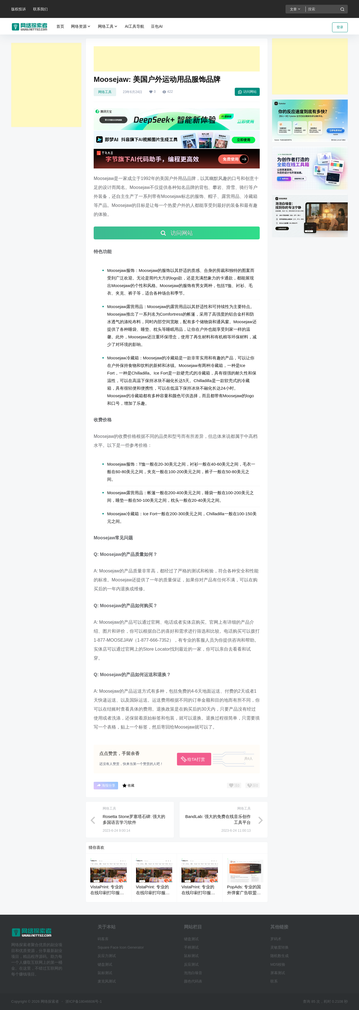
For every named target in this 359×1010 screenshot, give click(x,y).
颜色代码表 (193, 981)
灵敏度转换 (279, 947)
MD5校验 (277, 964)
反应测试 (191, 964)
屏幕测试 (277, 973)
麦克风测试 (107, 981)
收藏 (128, 785)
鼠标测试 (105, 973)
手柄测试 (191, 947)
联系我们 (40, 9)
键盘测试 (105, 964)
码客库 (103, 939)
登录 (340, 27)
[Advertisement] (46, 85)
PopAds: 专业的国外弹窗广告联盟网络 (244, 892)
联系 (274, 981)
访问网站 (247, 92)
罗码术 (275, 939)
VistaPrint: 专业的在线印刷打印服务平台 (107, 892)
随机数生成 (279, 956)
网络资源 (81, 26)
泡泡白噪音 (193, 973)
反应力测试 (107, 956)
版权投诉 (18, 9)
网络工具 (108, 26)
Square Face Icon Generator (121, 947)
